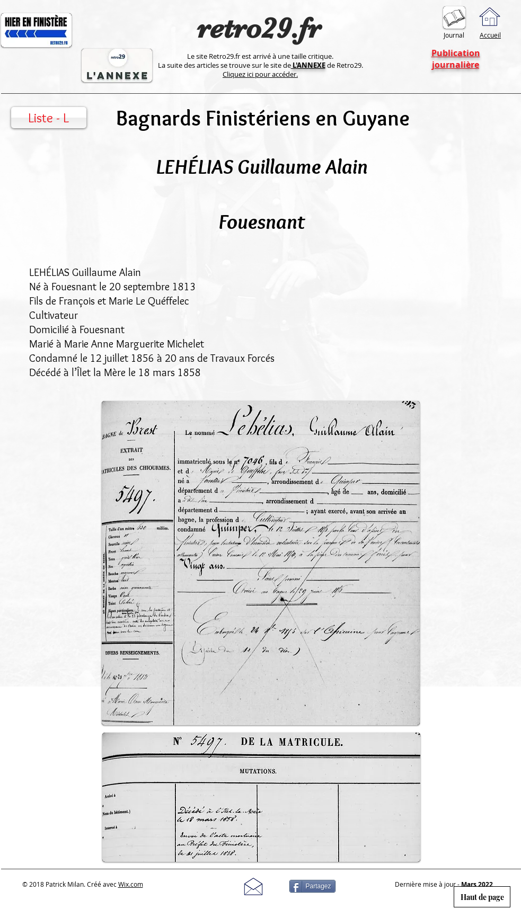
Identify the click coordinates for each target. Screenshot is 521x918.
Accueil (490, 35)
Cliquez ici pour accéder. (260, 74)
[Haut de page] (482, 896)
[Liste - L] (48, 117)
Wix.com (130, 884)
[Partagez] (312, 886)
